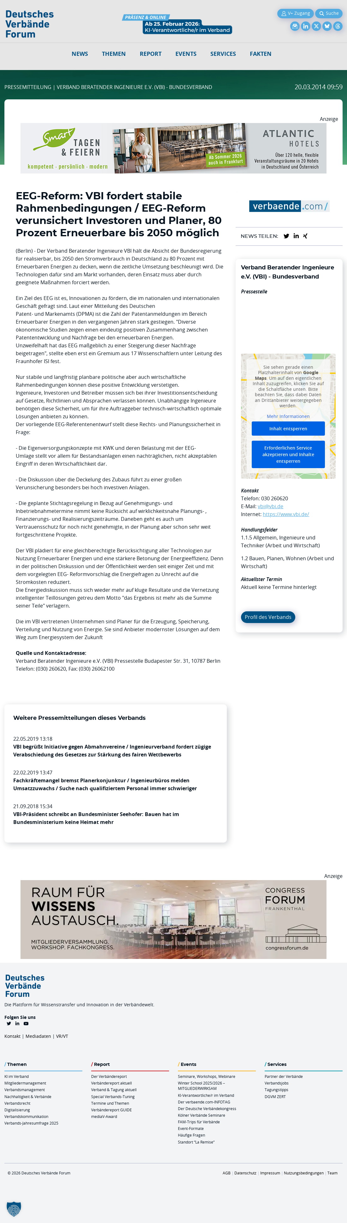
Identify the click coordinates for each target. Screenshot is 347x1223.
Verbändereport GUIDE (111, 1109)
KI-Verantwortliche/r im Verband (206, 1095)
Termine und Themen (110, 1103)
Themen (114, 54)
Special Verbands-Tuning (113, 1096)
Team (332, 1172)
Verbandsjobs (277, 1082)
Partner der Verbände (284, 1076)
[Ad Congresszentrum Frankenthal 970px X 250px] (173, 883)
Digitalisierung (17, 1109)
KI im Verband (16, 1076)
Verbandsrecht (17, 1103)
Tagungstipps (276, 1089)
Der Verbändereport (109, 1076)
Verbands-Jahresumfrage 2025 (31, 1123)
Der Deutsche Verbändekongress (207, 1108)
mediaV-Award (104, 1116)
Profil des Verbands (268, 617)
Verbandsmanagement (24, 1089)
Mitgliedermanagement (25, 1082)
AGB (227, 1172)
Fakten (261, 54)
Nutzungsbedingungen (304, 1172)
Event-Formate (191, 1128)
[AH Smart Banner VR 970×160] (173, 126)
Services (223, 54)
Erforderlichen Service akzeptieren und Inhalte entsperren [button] (288, 454)
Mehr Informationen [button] (288, 416)
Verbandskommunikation (26, 1116)
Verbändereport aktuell (111, 1082)
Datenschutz (245, 1172)
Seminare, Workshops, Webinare (206, 1076)
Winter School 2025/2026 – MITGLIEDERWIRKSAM (201, 1085)
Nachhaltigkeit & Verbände (27, 1096)
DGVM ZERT (275, 1096)
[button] (14, 1209)
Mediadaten (38, 1036)
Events (186, 54)
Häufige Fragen (191, 1135)
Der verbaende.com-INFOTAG (204, 1101)
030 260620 (274, 498)
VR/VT (62, 1036)
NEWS (80, 54)
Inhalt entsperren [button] (288, 429)
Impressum (270, 1172)
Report (151, 54)
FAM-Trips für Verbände (199, 1121)
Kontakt (12, 1036)
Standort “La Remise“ (196, 1141)
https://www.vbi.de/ (286, 514)
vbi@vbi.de (270, 506)
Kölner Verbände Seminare (201, 1115)
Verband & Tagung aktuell (114, 1089)
